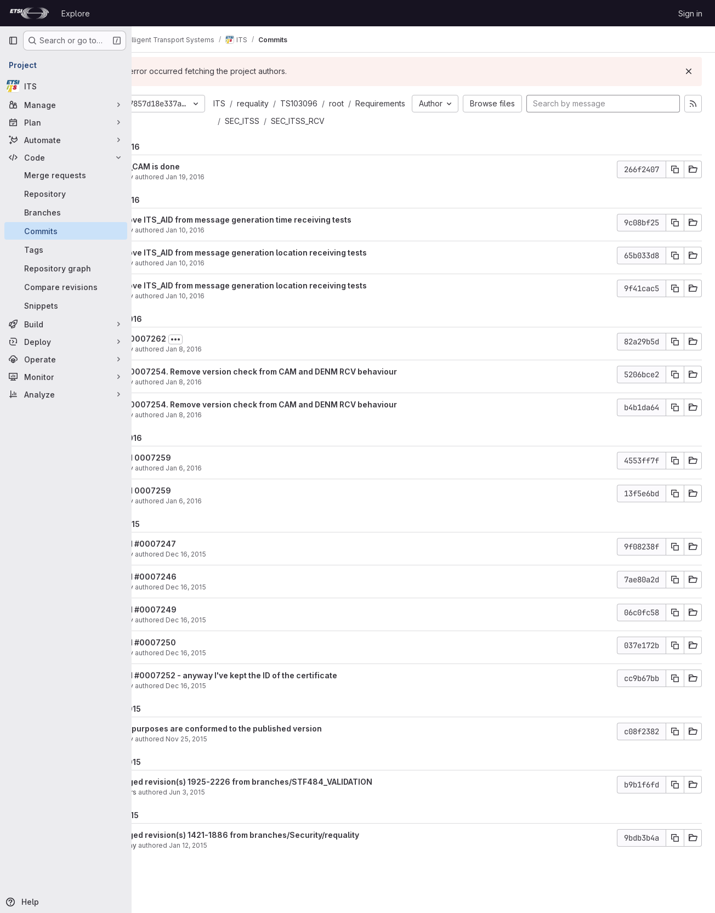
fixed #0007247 (198, 561)
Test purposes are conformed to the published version (271, 746)
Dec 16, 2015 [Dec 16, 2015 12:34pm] (239, 670)
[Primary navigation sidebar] (13, 40)
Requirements (303, 121)
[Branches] (65, 212)
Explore (75, 13)
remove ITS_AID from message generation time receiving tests (286, 237)
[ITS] (65, 86)
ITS (273, 103)
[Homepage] (29, 13)
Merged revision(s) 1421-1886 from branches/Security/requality (290, 852)
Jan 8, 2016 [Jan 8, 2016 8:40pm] (237, 366)
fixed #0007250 (198, 660)
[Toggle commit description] (229, 357)
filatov (177, 194)
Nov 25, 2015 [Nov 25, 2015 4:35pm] (240, 756)
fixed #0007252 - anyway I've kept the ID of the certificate (279, 692)
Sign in (690, 13)
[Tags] (65, 249)
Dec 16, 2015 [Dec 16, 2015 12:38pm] (239, 604)
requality (306, 103)
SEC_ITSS (357, 121)
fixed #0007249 (198, 627)
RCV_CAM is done (200, 184)
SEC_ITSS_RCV (305, 138)
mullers (178, 810)
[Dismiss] (688, 71)
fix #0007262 (193, 356)
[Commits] (65, 231)
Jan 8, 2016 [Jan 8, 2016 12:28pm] (237, 432)
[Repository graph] (65, 268)
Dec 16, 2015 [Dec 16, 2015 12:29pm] (239, 703)
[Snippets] (65, 305)
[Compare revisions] (65, 287)
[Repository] (65, 193)
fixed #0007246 (198, 594)
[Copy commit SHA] (675, 187)
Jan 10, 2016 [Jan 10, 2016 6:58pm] (238, 247)
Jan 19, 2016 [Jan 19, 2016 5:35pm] (238, 194)
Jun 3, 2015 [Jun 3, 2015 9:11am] (241, 810)
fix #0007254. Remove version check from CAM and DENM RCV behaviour (309, 389)
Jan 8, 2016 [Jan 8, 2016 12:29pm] (237, 399)
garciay (178, 863)
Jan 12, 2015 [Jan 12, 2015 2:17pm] (242, 863)
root (390, 103)
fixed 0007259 (196, 475)
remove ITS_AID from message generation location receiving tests (294, 270)
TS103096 (352, 103)
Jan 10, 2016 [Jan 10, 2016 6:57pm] (238, 280)
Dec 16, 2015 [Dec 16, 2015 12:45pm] (239, 572)
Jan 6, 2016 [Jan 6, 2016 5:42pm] (237, 485)
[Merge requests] (65, 175)
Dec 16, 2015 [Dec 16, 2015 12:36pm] (239, 637)
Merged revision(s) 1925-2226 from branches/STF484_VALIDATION (296, 799)
